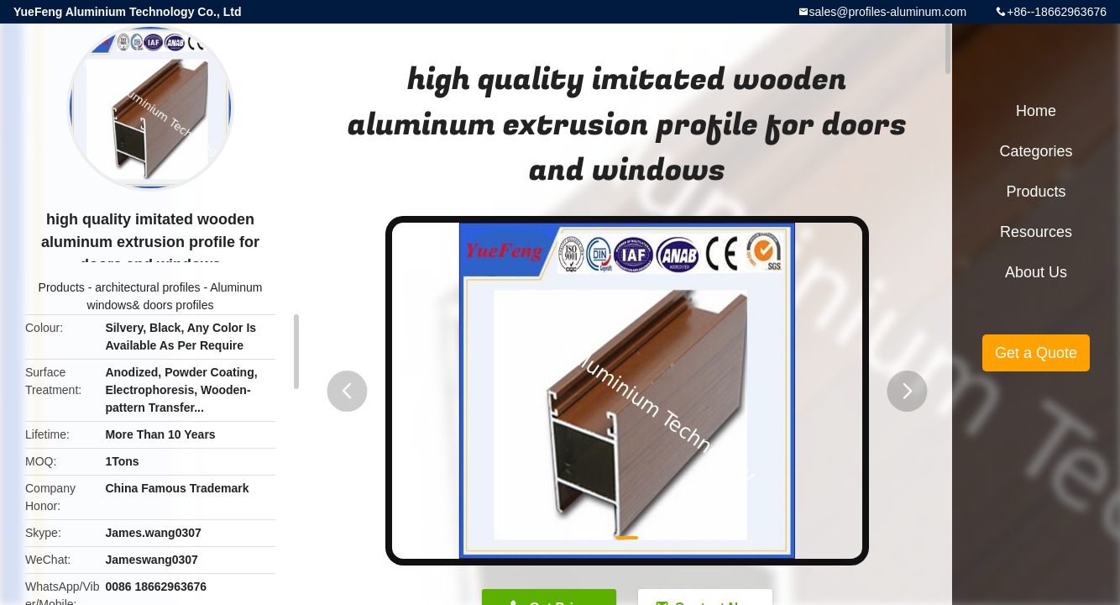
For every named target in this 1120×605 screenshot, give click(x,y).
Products (62, 287)
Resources (1036, 232)
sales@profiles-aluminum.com (888, 11)
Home (1036, 111)
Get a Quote (1036, 353)
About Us (1036, 272)
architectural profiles (147, 287)
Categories (1035, 151)
